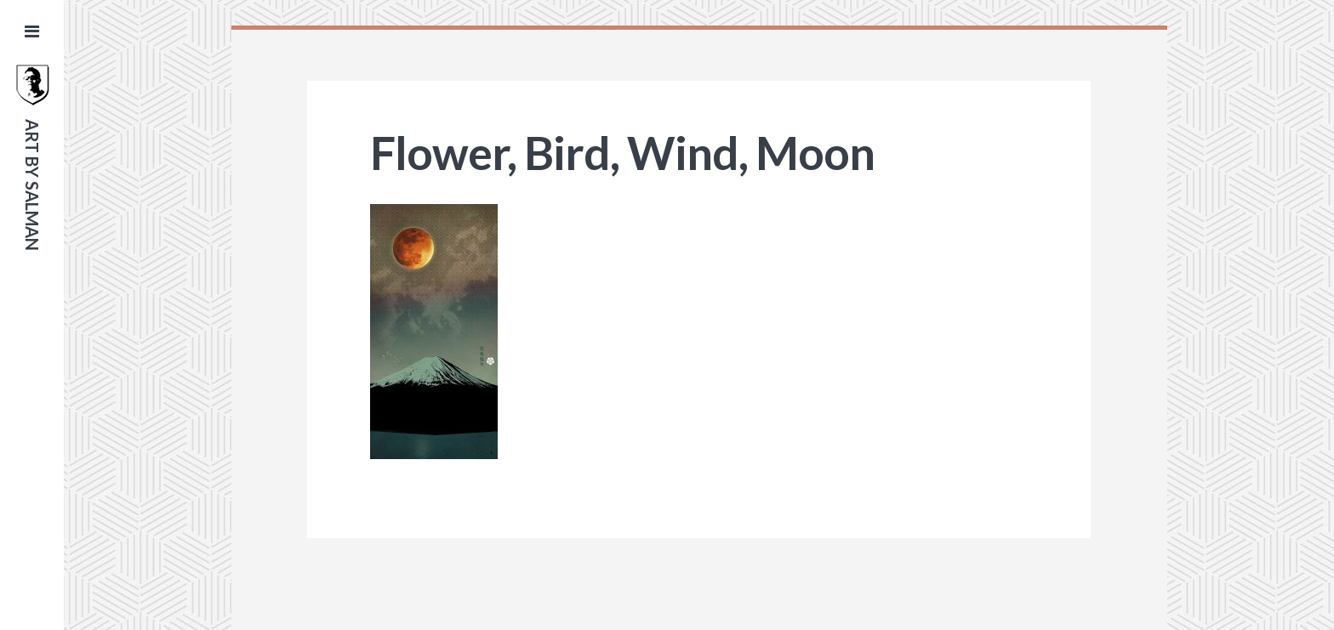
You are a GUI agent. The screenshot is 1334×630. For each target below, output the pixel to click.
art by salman (32, 185)
